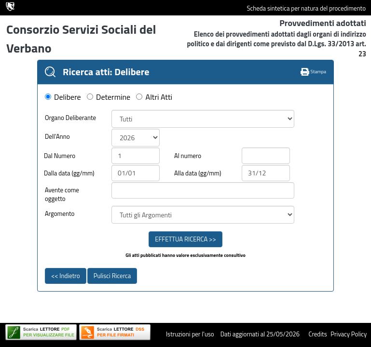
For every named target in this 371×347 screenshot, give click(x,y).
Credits (317, 334)
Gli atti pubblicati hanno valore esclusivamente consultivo (185, 255)
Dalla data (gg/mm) (69, 173)
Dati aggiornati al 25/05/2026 (260, 334)
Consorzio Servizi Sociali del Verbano (81, 38)
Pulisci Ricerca (112, 275)
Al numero (187, 155)
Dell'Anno (57, 136)
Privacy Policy (348, 334)
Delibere (67, 97)
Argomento (60, 213)
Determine (113, 97)
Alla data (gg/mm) (197, 173)
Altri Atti (159, 97)
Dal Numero (59, 155)
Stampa (313, 71)
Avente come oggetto (62, 194)
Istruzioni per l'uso (190, 334)
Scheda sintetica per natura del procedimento (306, 8)
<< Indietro (65, 275)
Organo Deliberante (70, 117)
